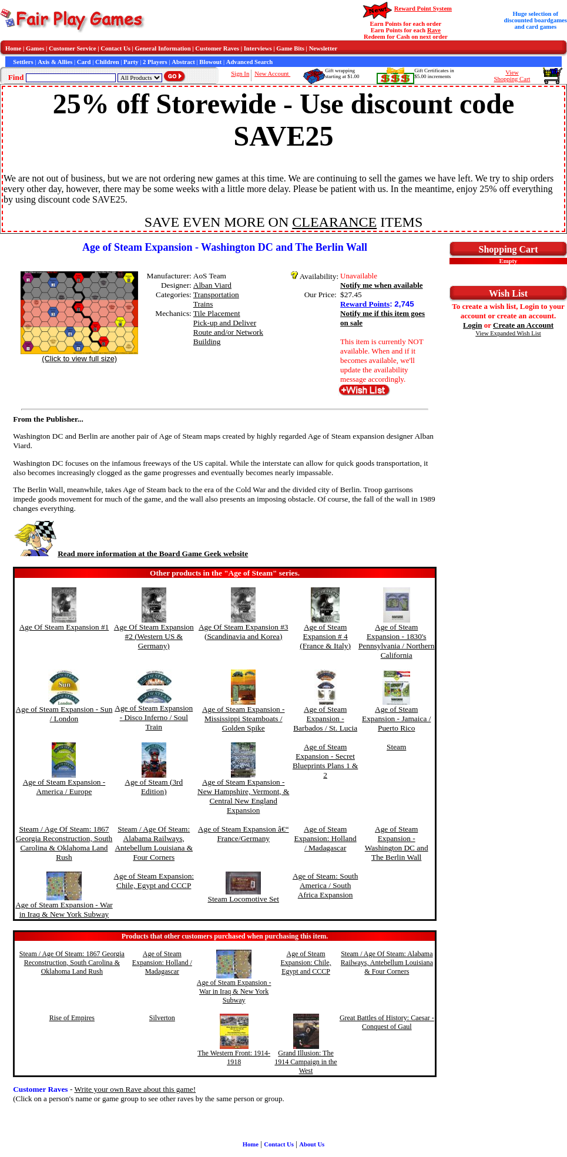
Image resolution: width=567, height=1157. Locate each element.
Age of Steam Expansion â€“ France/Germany (243, 834)
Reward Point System (423, 8)
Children (107, 62)
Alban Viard (212, 285)
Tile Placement (216, 313)
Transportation (216, 294)
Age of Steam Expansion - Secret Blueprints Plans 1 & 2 (325, 760)
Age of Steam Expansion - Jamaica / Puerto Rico (396, 718)
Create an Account (523, 325)
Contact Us (115, 48)
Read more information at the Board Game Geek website (130, 553)
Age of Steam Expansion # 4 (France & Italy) (325, 636)
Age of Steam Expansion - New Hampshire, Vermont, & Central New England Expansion (243, 796)
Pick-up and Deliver (224, 322)
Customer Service (72, 48)
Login (472, 325)
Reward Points (365, 304)
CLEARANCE (334, 222)
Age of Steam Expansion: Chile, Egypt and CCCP (153, 881)
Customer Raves (217, 48)
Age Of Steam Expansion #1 (64, 627)
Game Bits (290, 48)
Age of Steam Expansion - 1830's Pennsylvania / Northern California (396, 641)
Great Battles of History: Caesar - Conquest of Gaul (387, 1022)
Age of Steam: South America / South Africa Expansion (325, 885)
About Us (311, 1144)
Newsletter (323, 48)
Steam (396, 746)
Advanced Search (249, 62)
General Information (163, 48)
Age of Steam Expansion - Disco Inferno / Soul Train (154, 717)
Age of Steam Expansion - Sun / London (64, 714)
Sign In (240, 73)
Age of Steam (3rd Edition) (154, 787)
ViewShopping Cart (512, 75)
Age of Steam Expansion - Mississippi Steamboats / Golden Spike (243, 718)
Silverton (162, 1018)
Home (13, 48)
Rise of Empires (72, 1018)
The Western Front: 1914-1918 (233, 1057)
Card (84, 62)
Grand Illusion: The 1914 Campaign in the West (305, 1062)
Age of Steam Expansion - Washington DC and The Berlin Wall (396, 843)
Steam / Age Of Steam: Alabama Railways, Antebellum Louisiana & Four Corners (154, 843)
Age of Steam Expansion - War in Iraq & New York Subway (64, 909)
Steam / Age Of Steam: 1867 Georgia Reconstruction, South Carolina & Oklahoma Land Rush (64, 843)
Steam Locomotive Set (243, 898)
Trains (203, 304)
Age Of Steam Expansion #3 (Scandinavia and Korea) (243, 632)
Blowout (210, 62)
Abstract (183, 62)
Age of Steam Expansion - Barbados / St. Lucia (325, 718)
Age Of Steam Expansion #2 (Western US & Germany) (154, 636)
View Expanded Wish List (508, 333)
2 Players (155, 62)
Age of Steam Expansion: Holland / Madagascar (325, 838)
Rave (434, 30)
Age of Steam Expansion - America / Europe (64, 787)
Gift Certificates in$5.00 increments (434, 73)
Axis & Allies (55, 62)
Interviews (258, 48)
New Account (272, 73)
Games (35, 48)
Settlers (23, 62)
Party (130, 62)
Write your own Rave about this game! (135, 1089)
